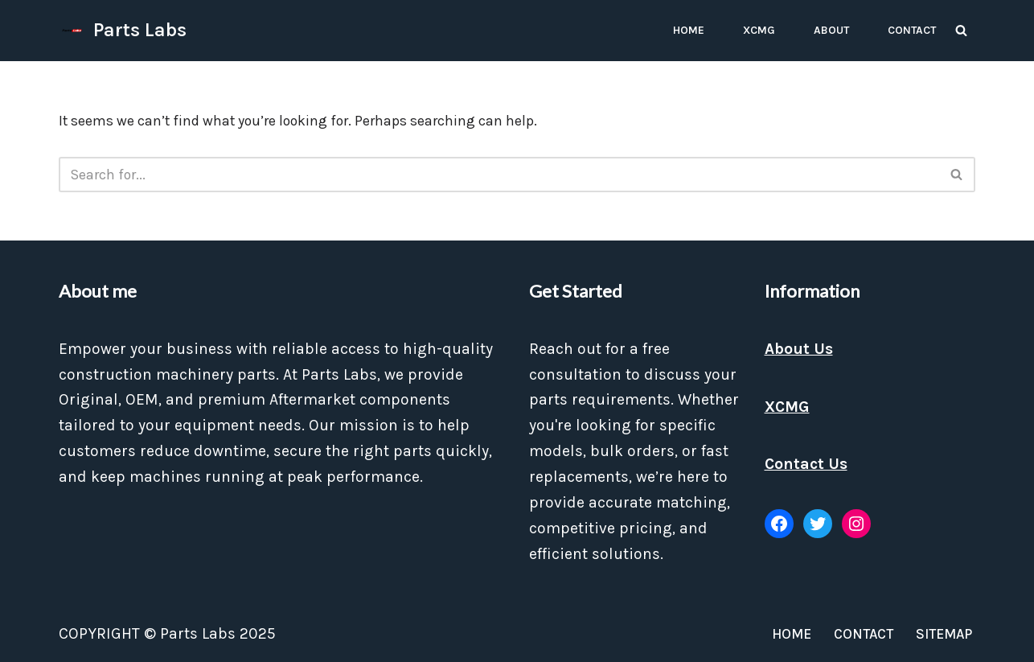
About (831, 30)
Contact (912, 30)
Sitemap (944, 634)
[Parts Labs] (123, 30)
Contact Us (806, 463)
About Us (799, 348)
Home (688, 30)
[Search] (961, 30)
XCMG (759, 30)
